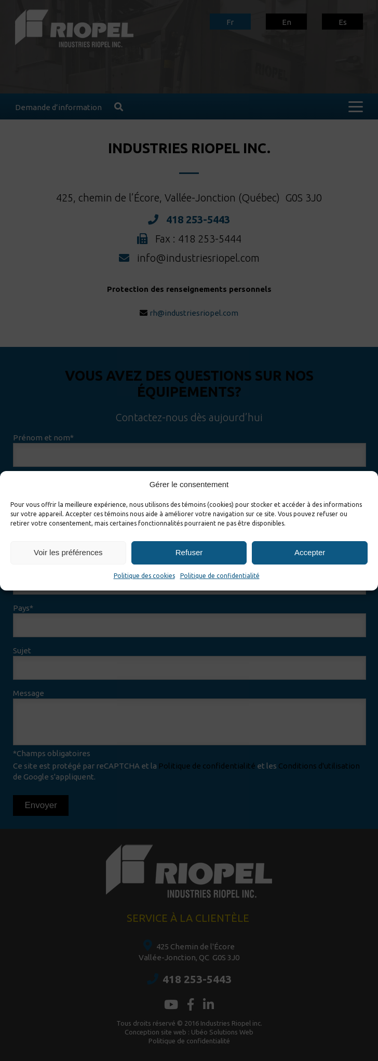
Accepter (309, 552)
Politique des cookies (144, 575)
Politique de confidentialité (220, 575)
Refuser (189, 552)
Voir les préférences (68, 552)
